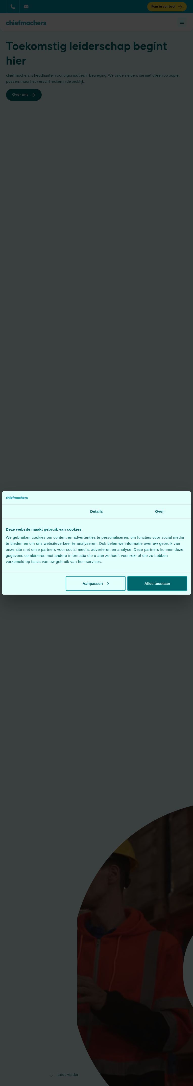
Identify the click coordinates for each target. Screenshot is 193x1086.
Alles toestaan (157, 583)
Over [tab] (159, 511)
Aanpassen (96, 583)
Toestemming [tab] (33, 511)
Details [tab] (96, 511)
